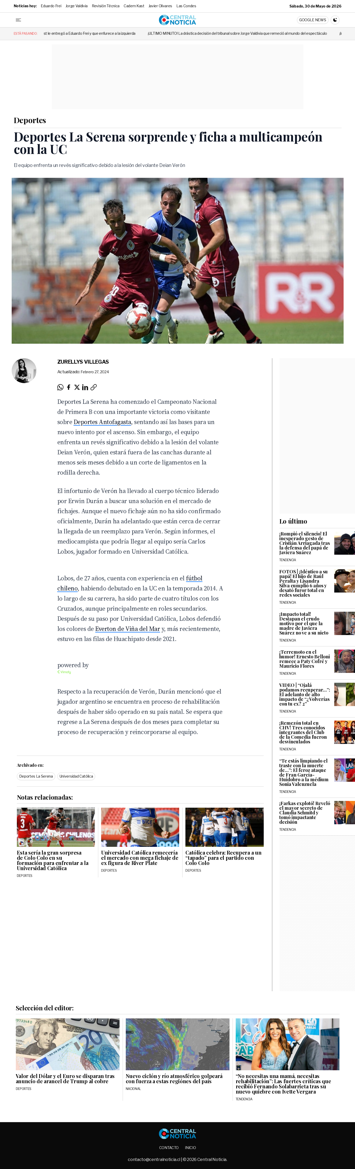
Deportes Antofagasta (102, 422)
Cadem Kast (134, 6)
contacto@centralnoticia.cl (154, 1159)
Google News (312, 20)
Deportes (30, 120)
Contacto (169, 1147)
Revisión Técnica (106, 6)
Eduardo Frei (51, 6)
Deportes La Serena (36, 776)
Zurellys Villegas (83, 362)
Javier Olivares (160, 6)
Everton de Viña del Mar (127, 628)
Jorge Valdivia (77, 6)
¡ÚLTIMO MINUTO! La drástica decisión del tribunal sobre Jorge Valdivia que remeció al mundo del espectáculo (249, 33)
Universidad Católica (76, 776)
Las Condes (186, 6)
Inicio (190, 1147)
